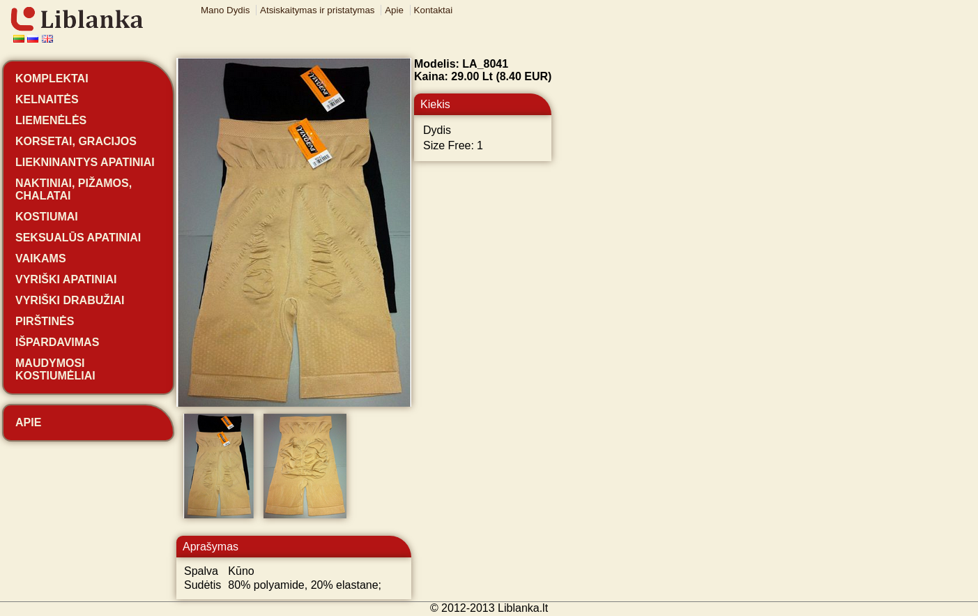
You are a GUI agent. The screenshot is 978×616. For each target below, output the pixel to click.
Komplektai (52, 78)
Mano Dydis (225, 10)
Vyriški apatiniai (66, 279)
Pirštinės (44, 321)
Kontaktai (433, 10)
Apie (394, 10)
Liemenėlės (50, 120)
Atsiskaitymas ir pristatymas (317, 10)
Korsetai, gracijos (76, 141)
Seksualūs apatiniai (78, 237)
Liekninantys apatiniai (85, 162)
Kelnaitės (47, 99)
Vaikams (40, 258)
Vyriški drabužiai (69, 300)
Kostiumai (46, 217)
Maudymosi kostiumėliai (55, 369)
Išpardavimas (57, 342)
